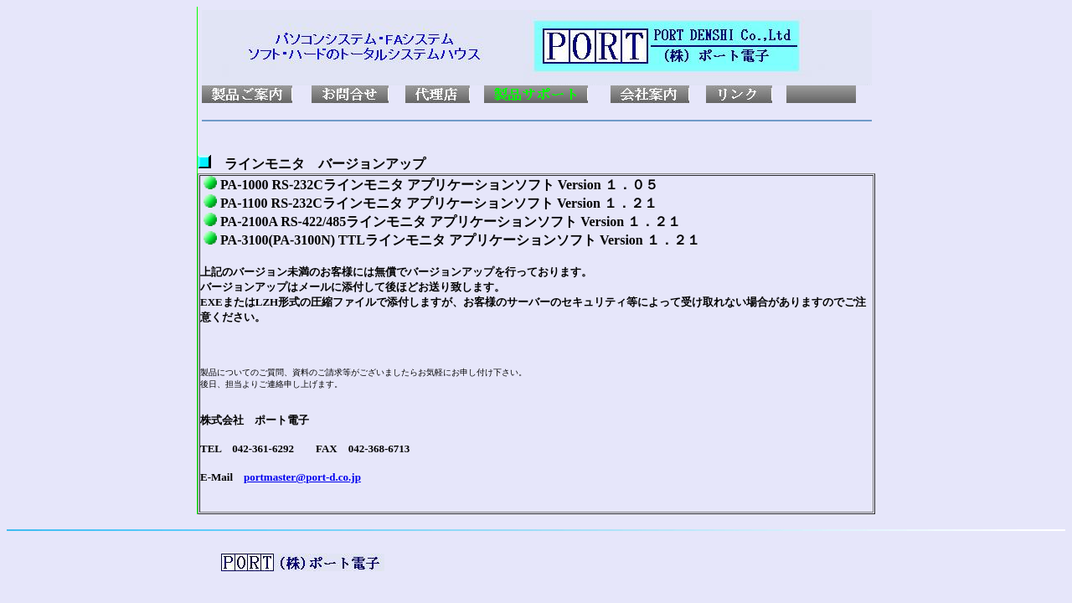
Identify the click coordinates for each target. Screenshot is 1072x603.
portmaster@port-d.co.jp (302, 477)
